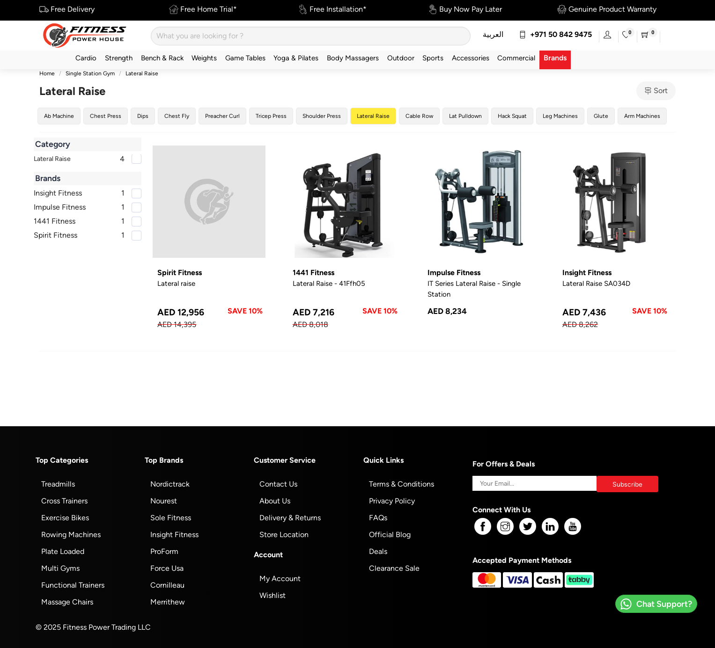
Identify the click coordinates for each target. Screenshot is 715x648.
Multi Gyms (60, 568)
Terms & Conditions (401, 484)
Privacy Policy (392, 500)
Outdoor (400, 58)
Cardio (85, 58)
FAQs (378, 517)
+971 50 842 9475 (555, 34)
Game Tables (245, 58)
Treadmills (58, 484)
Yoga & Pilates (295, 58)
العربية (493, 34)
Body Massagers (353, 58)
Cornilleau (167, 585)
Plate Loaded (62, 551)
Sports (432, 58)
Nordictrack (170, 484)
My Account (280, 578)
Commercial (516, 58)
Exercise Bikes (65, 517)
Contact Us (278, 484)
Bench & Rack (162, 58)
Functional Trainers (72, 585)
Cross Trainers (64, 500)
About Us (274, 500)
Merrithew (167, 601)
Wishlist (272, 595)
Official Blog (390, 534)
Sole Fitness (170, 517)
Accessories (470, 58)
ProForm (164, 551)
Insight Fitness (174, 534)
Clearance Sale (394, 568)
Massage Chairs (67, 601)
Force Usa (167, 568)
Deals (378, 551)
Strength (119, 58)
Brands (555, 57)
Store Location (284, 534)
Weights (204, 58)
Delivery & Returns (290, 517)
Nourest (163, 500)
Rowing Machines (71, 534)
